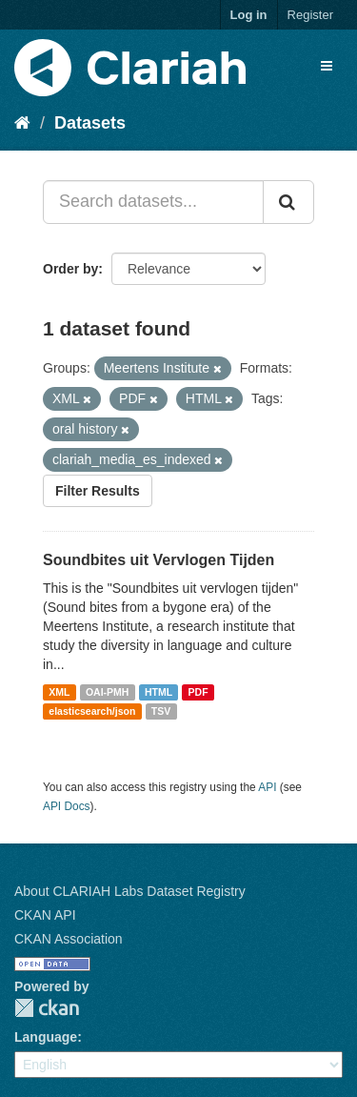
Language (45, 1037)
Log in (249, 15)
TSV (160, 711)
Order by (70, 268)
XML (59, 692)
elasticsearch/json (92, 711)
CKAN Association (68, 938)
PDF (198, 692)
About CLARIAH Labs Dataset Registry (130, 891)
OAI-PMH (107, 692)
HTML (158, 692)
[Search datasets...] (153, 202)
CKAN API (45, 915)
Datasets (90, 122)
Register (310, 15)
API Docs (66, 806)
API (267, 787)
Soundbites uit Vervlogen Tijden (158, 560)
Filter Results (97, 490)
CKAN (46, 1008)
